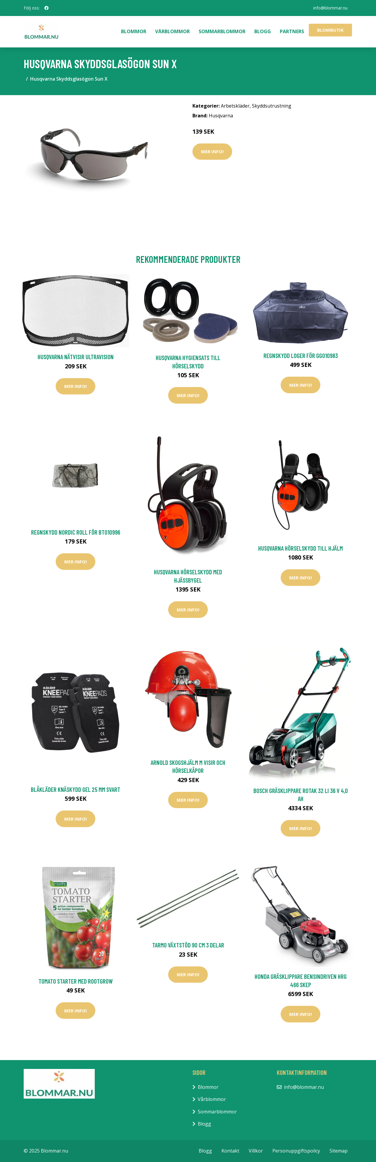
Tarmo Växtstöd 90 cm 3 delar (188, 945)
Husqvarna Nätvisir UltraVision (76, 356)
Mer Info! (212, 151)
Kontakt (230, 1150)
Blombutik (330, 30)
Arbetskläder (235, 106)
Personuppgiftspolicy (296, 1150)
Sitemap (339, 1150)
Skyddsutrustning (271, 106)
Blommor (133, 31)
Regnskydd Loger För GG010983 (300, 355)
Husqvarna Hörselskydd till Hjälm (300, 548)
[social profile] (46, 8)
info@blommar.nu (330, 8)
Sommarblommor (222, 31)
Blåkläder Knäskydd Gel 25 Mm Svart (75, 789)
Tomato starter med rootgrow (75, 981)
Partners (292, 31)
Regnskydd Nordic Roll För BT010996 (75, 532)
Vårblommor (172, 31)
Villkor (256, 1150)
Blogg (262, 31)
